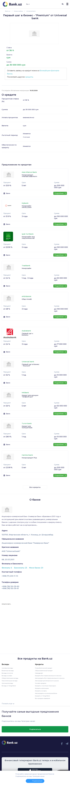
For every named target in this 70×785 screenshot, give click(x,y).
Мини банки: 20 (36, 568)
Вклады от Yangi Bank (9, 686)
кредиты (29, 77)
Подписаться (35, 729)
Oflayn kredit (27, 299)
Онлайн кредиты (40, 683)
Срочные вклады (7, 683)
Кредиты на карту (41, 691)
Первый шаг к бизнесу (27, 334)
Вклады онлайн (7, 675)
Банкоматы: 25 (20, 568)
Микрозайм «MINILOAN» (27, 206)
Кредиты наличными (42, 688)
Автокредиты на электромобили (46, 693)
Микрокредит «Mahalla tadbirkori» (29, 175)
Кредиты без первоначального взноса (48, 675)
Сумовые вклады (7, 668)
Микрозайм (26, 268)
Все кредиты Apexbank (42, 698)
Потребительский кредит (43, 668)
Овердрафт (39, 673)
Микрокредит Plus (29, 458)
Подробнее (60, 193)
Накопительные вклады (9, 680)
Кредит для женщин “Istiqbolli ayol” (30, 396)
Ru (27, 4)
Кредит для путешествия (27, 426)
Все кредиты (35, 487)
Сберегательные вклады (10, 678)
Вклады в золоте (7, 673)
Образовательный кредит (43, 670)
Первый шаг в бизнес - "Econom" (30, 365)
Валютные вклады (8, 670)
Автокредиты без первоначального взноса (49, 678)
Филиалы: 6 (7, 568)
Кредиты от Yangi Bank (42, 696)
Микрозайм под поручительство (28, 237)
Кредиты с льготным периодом (45, 686)
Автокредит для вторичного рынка (47, 680)
